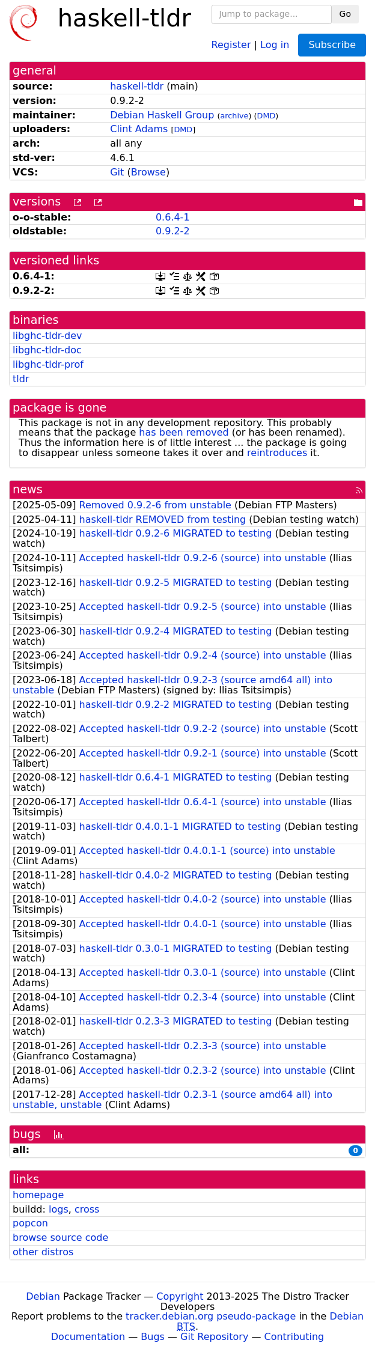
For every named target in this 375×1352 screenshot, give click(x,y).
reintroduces (277, 452)
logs (59, 1209)
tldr (21, 379)
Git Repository (214, 1336)
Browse (148, 172)
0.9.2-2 (173, 231)
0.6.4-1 (173, 217)
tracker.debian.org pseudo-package (211, 1316)
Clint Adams (139, 129)
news (28, 489)
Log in (274, 44)
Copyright (179, 1296)
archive (235, 115)
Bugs (153, 1336)
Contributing (294, 1336)
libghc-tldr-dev (47, 335)
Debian (43, 1296)
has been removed (183, 432)
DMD (266, 115)
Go (345, 14)
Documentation (88, 1336)
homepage (38, 1195)
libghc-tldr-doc (47, 350)
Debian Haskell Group (162, 115)
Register (231, 44)
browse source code (60, 1237)
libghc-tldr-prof (48, 364)
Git (117, 172)
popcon (30, 1223)
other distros (43, 1252)
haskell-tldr (136, 86)
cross (87, 1209)
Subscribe (332, 44)
